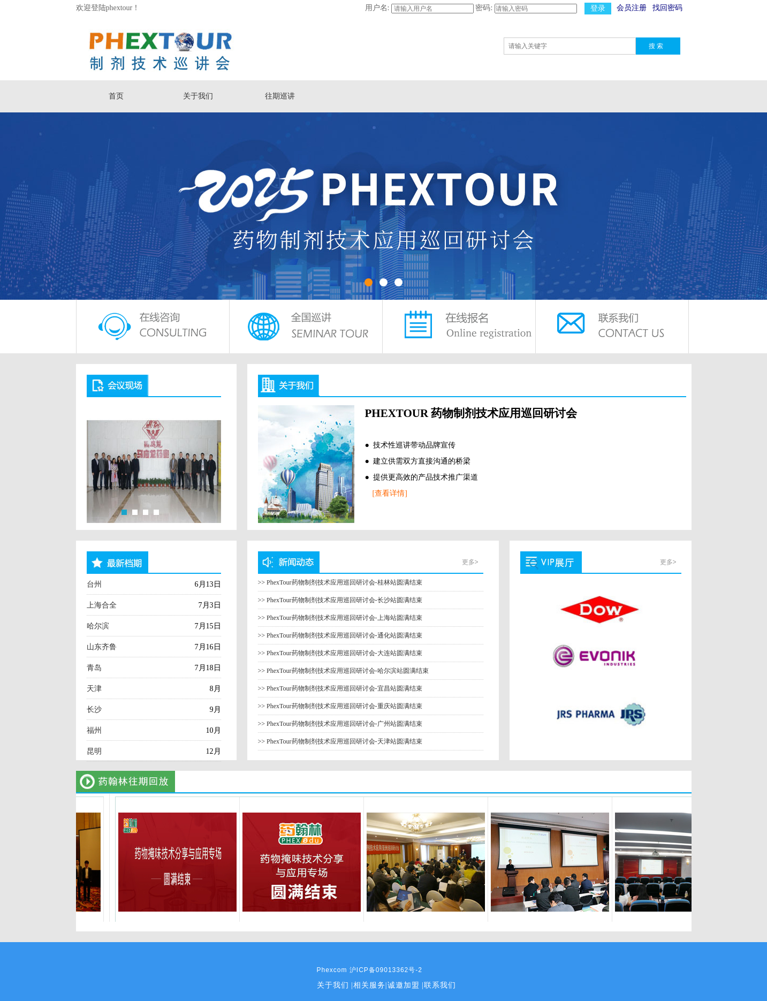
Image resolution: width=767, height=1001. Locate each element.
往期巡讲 (280, 96)
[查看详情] (390, 493)
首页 (116, 96)
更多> (470, 562)
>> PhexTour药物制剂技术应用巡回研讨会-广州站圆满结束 (340, 723)
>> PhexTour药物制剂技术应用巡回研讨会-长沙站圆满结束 (340, 600)
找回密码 (667, 8)
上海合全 (102, 605)
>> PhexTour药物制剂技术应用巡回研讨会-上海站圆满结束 (340, 617)
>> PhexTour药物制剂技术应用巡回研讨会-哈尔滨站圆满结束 (343, 670)
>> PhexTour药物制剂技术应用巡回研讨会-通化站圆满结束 (340, 635)
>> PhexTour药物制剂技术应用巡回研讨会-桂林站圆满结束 (340, 582)
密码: (483, 8)
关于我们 (198, 96)
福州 (94, 730)
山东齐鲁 (102, 647)
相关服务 (369, 985)
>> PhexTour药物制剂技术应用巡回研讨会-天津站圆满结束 (340, 741)
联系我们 (440, 985)
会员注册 (632, 8)
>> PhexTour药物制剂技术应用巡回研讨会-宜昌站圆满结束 (340, 688)
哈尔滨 (98, 626)
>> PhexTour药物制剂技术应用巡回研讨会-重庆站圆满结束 (340, 706)
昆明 (94, 751)
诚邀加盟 (404, 985)
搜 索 (656, 46)
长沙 (94, 710)
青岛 (94, 668)
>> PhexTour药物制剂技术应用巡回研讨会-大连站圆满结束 (340, 653)
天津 (94, 689)
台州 (94, 584)
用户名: (377, 8)
